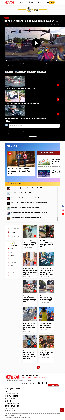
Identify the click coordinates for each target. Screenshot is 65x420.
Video (7, 17)
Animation (12, 275)
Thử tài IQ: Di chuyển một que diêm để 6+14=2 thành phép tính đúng (29, 202)
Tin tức (12, 259)
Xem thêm (7, 134)
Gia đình (12, 265)
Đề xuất (39, 3)
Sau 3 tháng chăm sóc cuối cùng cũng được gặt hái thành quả (27, 217)
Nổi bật (30, 3)
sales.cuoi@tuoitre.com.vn (11, 393)
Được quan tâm (15, 228)
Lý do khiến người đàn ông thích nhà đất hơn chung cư (25, 193)
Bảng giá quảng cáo (53, 385)
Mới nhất (13, 232)
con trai (32, 72)
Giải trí (12, 252)
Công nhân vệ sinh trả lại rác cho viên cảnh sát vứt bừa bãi (25, 118)
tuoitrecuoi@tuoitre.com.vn (12, 403)
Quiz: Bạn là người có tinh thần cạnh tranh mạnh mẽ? (25, 197)
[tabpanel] (21, 163)
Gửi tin (51, 2)
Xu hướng (21, 3)
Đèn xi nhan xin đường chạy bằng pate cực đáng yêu (46, 298)
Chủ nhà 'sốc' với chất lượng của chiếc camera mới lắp (29, 326)
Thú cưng (12, 269)
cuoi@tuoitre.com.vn (10, 398)
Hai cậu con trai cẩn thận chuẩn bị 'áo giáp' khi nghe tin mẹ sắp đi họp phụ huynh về (30, 354)
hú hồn (10, 72)
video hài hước (44, 72)
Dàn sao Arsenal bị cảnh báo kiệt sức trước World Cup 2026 (26, 188)
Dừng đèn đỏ (20, 72)
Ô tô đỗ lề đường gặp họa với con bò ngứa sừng (22, 103)
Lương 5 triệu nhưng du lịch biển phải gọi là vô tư (46, 353)
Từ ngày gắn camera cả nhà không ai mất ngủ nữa (29, 299)
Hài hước (12, 255)
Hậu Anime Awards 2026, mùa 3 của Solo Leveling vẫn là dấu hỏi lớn (29, 212)
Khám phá (13, 262)
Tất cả (12, 248)
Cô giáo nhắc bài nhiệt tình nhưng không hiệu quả (46, 325)
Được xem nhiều (15, 236)
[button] (47, 2)
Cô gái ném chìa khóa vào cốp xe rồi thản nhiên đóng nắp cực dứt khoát (46, 271)
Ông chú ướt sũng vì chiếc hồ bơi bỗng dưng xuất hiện (25, 207)
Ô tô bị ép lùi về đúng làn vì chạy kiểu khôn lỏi (21, 88)
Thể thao (12, 272)
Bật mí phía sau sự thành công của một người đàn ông (19, 171)
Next (61, 164)
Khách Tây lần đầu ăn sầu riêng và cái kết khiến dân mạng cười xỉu (30, 271)
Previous (5, 164)
